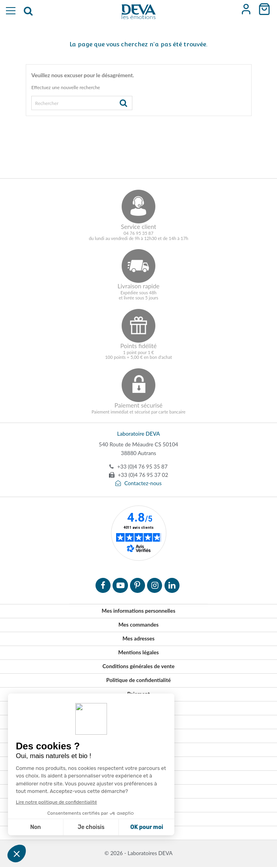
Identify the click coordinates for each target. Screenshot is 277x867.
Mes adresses (138, 638)
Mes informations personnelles (139, 611)
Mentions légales (138, 652)
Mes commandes (138, 624)
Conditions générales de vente (138, 666)
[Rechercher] (81, 103)
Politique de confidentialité (138, 680)
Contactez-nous (138, 483)
